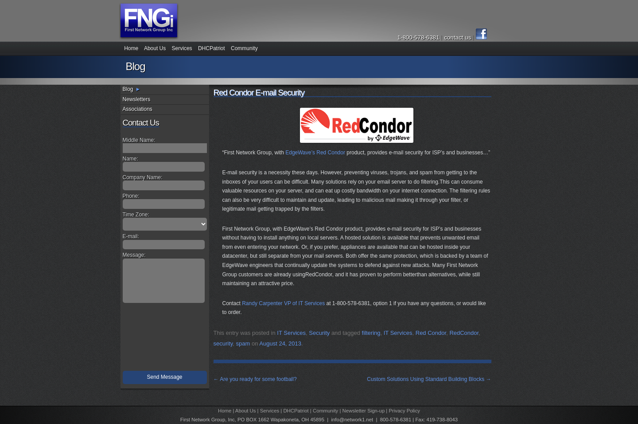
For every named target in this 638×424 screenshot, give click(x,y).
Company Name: (143, 177)
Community (244, 48)
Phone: (131, 196)
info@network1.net (352, 419)
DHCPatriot (211, 48)
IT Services (291, 333)
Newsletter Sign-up (363, 410)
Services (182, 48)
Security (319, 333)
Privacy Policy (404, 410)
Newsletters (137, 99)
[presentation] (165, 339)
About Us (155, 48)
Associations (137, 109)
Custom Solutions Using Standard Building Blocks (429, 379)
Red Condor (431, 333)
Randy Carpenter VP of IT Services (283, 303)
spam (243, 343)
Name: (130, 159)
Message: (134, 255)
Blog (128, 89)
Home (131, 48)
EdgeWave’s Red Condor (315, 152)
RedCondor (463, 333)
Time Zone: (136, 215)
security (223, 343)
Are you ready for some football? (255, 379)
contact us (458, 37)
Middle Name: (139, 140)
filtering (371, 333)
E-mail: (131, 236)
